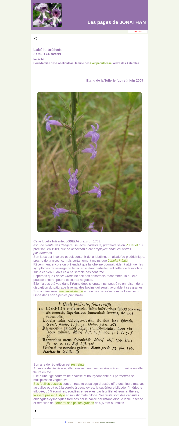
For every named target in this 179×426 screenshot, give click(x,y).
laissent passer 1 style (49, 395)
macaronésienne (71, 291)
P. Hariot (132, 245)
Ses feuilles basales (47, 383)
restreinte (78, 364)
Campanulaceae (101, 63)
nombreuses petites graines (74, 403)
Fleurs (138, 32)
